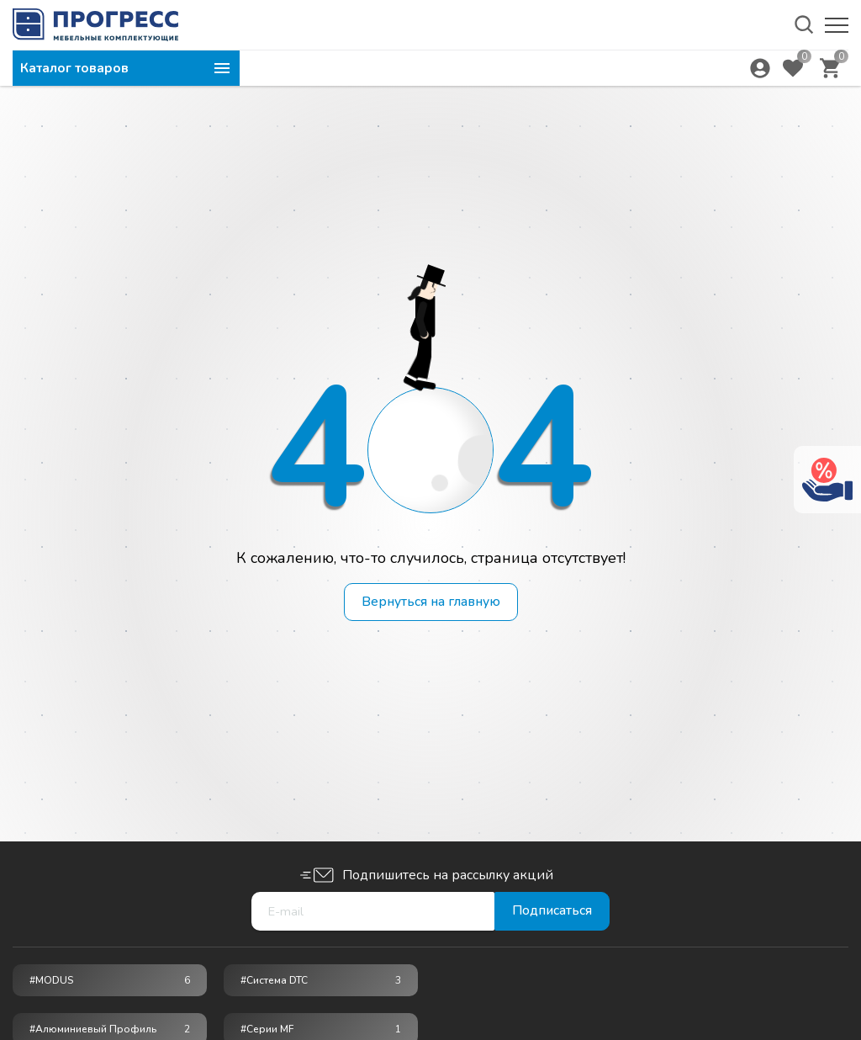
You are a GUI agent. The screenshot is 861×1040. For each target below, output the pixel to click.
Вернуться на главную (431, 602)
